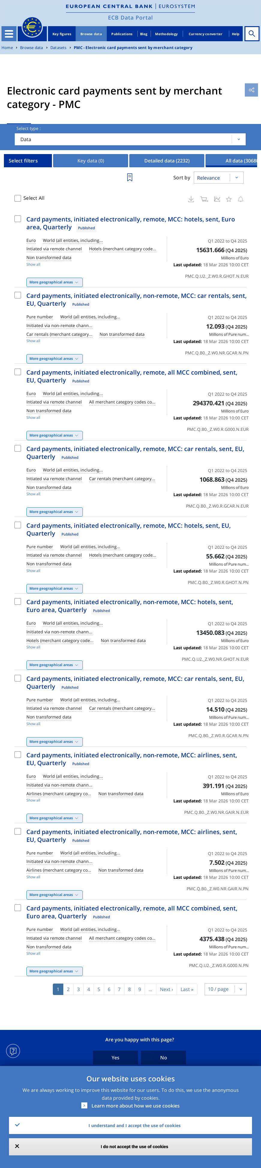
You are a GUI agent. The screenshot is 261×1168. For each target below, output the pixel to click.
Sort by (181, 177)
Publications (121, 34)
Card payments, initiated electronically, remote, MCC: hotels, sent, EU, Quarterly (128, 529)
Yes (115, 1057)
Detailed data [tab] (167, 160)
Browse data (91, 34)
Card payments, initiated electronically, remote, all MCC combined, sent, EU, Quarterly (131, 376)
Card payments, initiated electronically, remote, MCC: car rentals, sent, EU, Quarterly (135, 453)
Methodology (166, 34)
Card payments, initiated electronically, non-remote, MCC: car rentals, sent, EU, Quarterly (136, 299)
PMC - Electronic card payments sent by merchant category (133, 47)
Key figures (61, 34)
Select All (33, 198)
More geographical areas (51, 282)
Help (236, 34)
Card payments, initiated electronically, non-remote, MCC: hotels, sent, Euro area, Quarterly (129, 606)
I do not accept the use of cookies (134, 1146)
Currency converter (206, 34)
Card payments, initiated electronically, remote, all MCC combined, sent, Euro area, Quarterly (131, 912)
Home (7, 47)
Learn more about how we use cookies (136, 1105)
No (163, 1057)
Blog (143, 34)
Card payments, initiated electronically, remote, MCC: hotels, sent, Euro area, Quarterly (130, 223)
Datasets (58, 47)
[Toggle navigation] (9, 33)
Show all (33, 264)
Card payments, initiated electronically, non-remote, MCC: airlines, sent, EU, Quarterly (131, 759)
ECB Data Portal (130, 17)
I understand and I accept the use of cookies (134, 1125)
